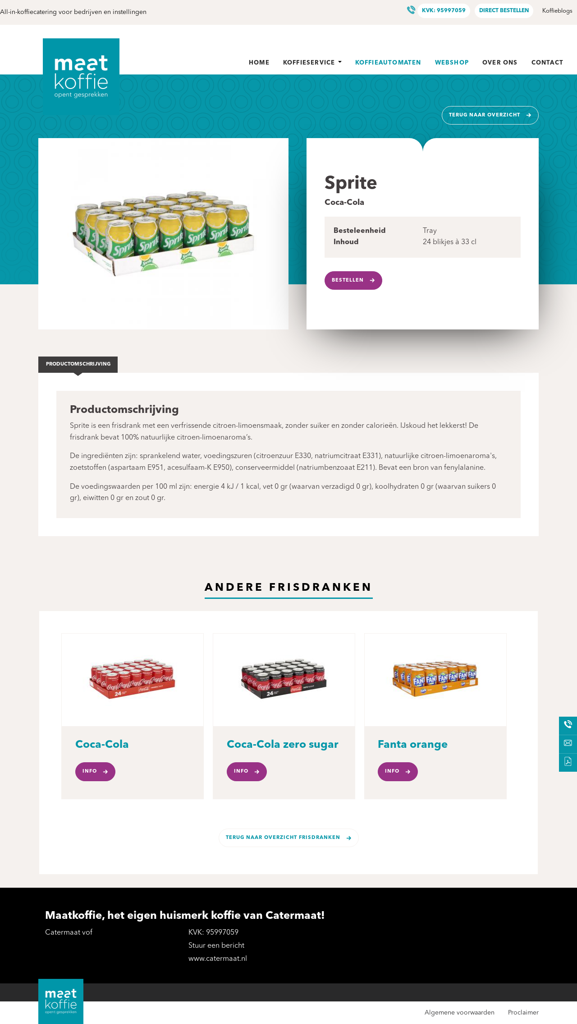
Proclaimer (523, 1013)
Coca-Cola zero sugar (283, 745)
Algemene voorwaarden (460, 1013)
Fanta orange (413, 745)
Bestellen (348, 280)
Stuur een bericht (216, 946)
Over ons (500, 63)
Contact (547, 63)
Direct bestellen (504, 11)
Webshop (452, 63)
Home (259, 63)
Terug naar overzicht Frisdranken (283, 837)
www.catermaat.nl (217, 959)
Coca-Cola (102, 745)
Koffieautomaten (388, 63)
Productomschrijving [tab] (78, 364)
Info (89, 771)
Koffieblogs (557, 11)
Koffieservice (312, 63)
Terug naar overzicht (484, 115)
